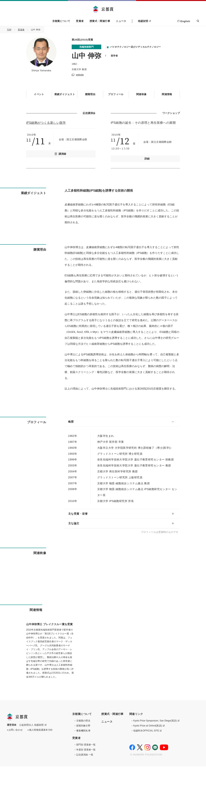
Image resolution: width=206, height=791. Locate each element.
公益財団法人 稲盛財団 (31, 750)
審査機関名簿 (83, 755)
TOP (9, 29)
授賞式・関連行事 (100, 21)
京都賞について (61, 21)
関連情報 (167, 94)
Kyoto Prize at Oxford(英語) (147, 750)
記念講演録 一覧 (84, 779)
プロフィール (116, 94)
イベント (39, 94)
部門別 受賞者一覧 (86, 769)
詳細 (147, 158)
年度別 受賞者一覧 (86, 774)
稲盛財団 (143, 21)
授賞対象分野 (83, 750)
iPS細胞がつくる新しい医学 (46, 122)
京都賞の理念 (83, 745)
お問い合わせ (15, 755)
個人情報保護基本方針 (41, 755)
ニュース (121, 21)
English (185, 21)
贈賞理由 (90, 94)
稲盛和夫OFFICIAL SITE (146, 755)
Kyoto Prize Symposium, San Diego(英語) (155, 745)
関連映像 (141, 94)
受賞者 (80, 21)
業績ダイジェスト (64, 94)
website (80, 74)
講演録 (62, 153)
